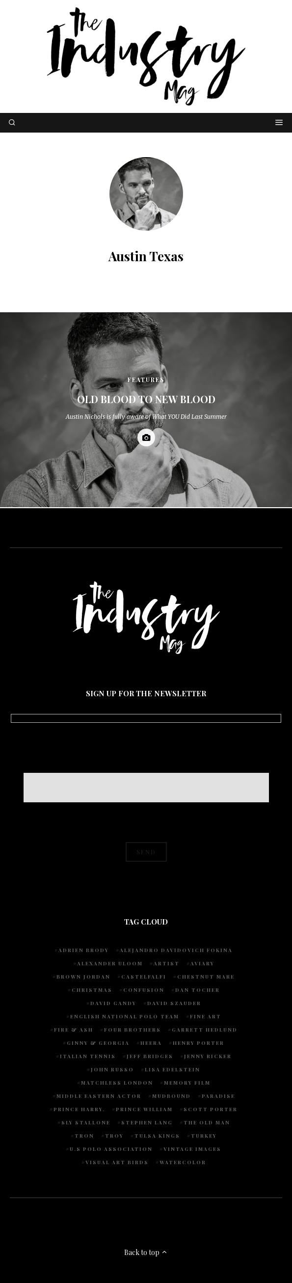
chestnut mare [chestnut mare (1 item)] (206, 976)
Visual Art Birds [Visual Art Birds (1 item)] (117, 1162)
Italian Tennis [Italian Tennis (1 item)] (88, 1056)
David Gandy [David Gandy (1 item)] (113, 1003)
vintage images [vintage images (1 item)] (192, 1149)
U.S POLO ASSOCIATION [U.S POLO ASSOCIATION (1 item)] (111, 1149)
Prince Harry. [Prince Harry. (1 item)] (79, 1109)
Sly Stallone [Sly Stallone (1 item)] (85, 1122)
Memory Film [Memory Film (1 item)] (187, 1082)
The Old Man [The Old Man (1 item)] (207, 1122)
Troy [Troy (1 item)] (114, 1135)
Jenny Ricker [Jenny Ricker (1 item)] (208, 1056)
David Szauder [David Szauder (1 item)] (174, 1003)
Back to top (146, 1252)
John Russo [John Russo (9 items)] (112, 1069)
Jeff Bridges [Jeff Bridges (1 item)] (150, 1056)
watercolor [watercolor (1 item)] (182, 1162)
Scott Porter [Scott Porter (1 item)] (211, 1109)
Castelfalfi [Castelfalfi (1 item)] (143, 976)
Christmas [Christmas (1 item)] (92, 989)
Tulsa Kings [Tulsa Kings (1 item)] (157, 1135)
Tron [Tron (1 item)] (84, 1135)
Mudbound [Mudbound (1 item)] (171, 1095)
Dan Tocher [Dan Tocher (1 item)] (197, 989)
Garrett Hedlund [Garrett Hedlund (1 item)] (205, 1029)
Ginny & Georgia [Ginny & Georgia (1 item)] (98, 1042)
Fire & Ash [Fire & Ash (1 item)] (73, 1029)
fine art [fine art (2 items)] (205, 1016)
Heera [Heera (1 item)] (151, 1042)
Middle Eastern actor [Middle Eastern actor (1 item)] (98, 1095)
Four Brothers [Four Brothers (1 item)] (132, 1029)
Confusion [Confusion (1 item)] (143, 989)
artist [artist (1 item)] (167, 963)
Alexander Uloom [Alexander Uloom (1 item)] (110, 963)
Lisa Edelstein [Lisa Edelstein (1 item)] (172, 1069)
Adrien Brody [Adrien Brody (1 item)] (83, 950)
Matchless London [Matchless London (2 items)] (117, 1082)
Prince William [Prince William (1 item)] (144, 1109)
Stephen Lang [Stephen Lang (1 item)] (147, 1122)
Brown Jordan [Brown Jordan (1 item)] (83, 976)
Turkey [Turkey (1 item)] (204, 1135)
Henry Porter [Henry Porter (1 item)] (198, 1042)
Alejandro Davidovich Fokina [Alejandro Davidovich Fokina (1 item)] (176, 950)
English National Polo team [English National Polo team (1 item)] (124, 1016)
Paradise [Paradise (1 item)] (218, 1095)
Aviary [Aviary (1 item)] (202, 963)
